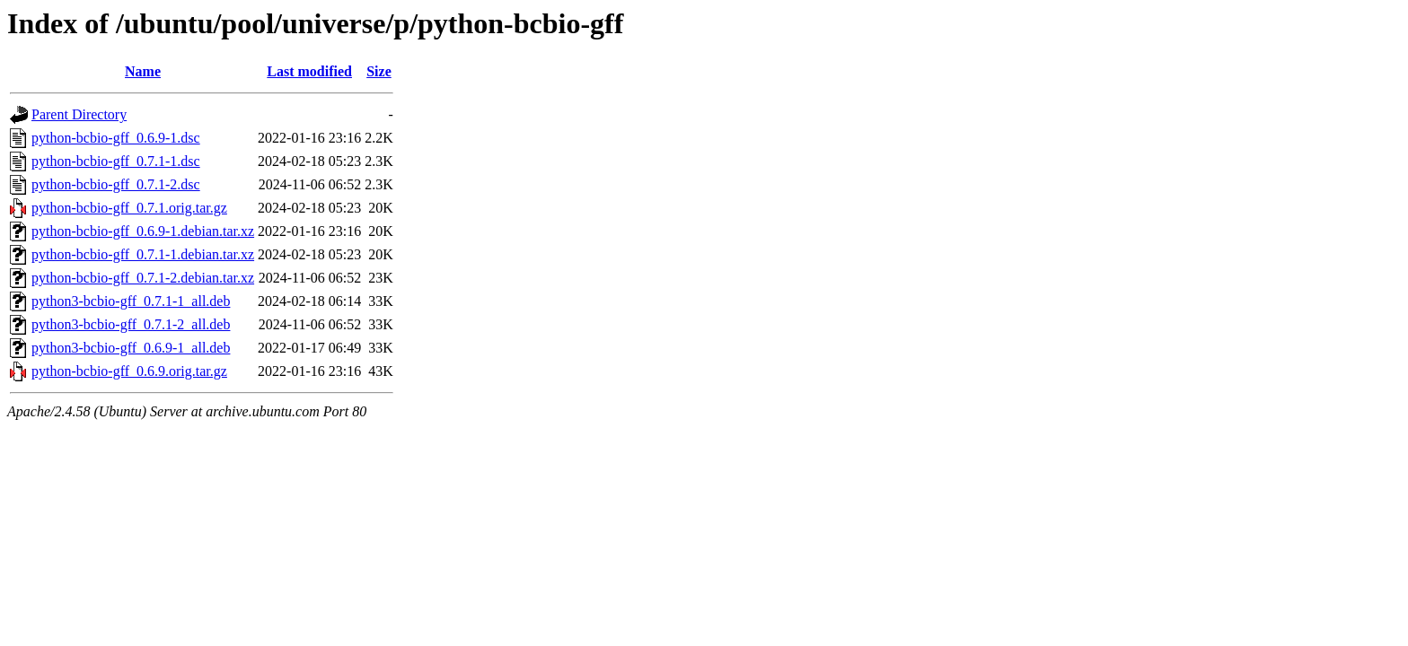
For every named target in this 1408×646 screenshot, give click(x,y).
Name (143, 71)
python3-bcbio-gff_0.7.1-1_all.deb (130, 301)
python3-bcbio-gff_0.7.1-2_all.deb (130, 324)
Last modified (309, 71)
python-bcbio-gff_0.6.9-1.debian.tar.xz (142, 231)
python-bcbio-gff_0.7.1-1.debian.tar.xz (142, 254)
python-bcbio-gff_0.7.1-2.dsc (115, 184)
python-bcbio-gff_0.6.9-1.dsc (115, 137)
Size (379, 71)
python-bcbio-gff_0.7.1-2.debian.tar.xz (142, 277)
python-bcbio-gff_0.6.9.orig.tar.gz (129, 371)
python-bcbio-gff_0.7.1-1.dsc (115, 161)
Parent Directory (79, 114)
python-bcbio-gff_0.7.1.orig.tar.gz (129, 207)
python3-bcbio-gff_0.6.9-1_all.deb (130, 347)
